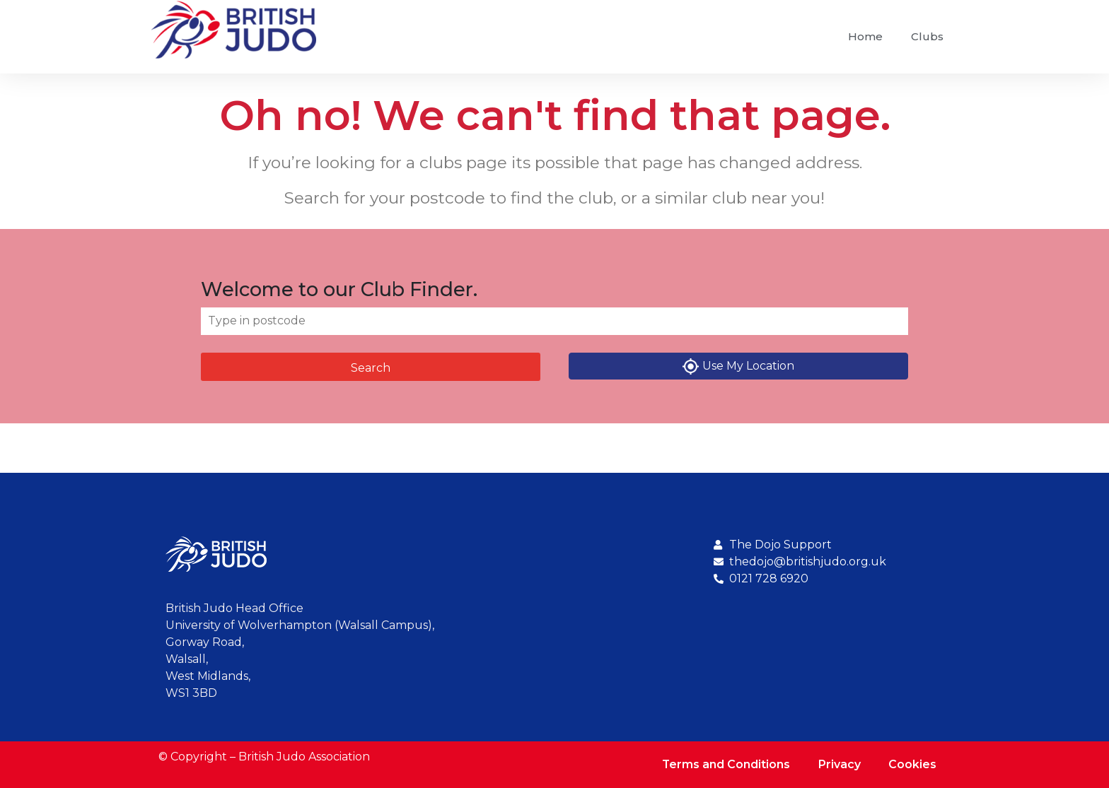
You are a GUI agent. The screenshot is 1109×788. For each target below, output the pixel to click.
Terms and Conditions (725, 764)
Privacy (839, 764)
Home (865, 36)
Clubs (927, 36)
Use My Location (738, 366)
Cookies (912, 764)
